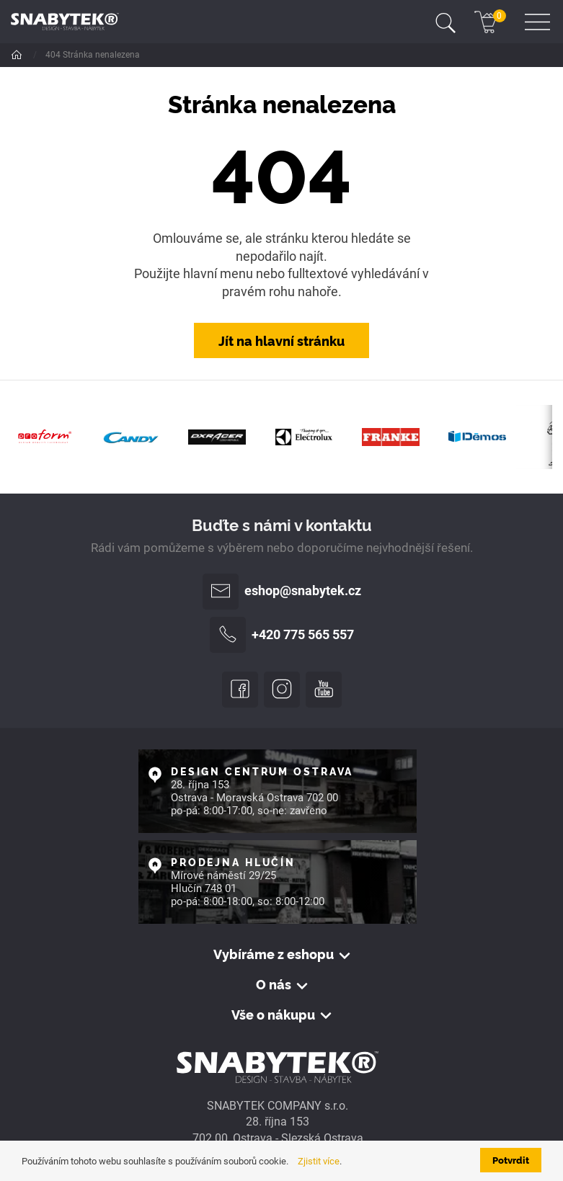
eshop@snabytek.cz (282, 592)
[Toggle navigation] (445, 21)
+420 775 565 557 (282, 635)
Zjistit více (319, 1161)
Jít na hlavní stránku (281, 340)
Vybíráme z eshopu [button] (273, 954)
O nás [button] (273, 984)
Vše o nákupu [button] (273, 1014)
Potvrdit (510, 1160)
